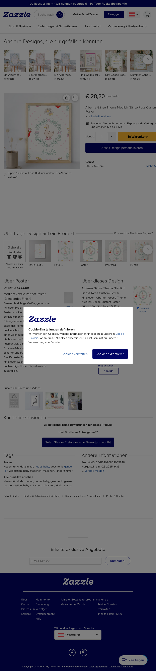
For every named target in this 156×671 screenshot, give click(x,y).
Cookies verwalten (75, 354)
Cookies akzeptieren (110, 354)
